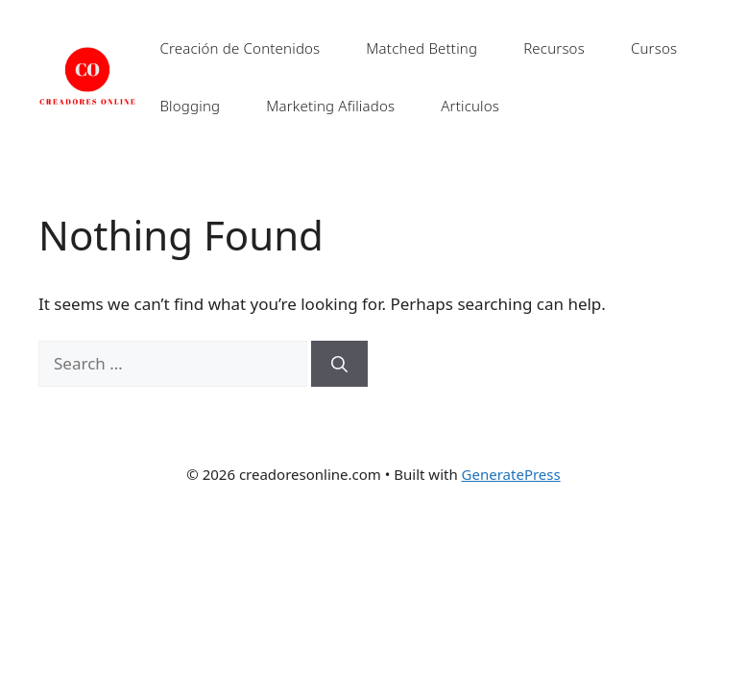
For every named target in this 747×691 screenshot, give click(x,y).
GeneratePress (511, 474)
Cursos (654, 48)
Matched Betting (421, 48)
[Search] (339, 364)
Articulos (470, 105)
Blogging (189, 105)
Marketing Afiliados (330, 105)
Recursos (554, 48)
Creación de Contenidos (239, 48)
